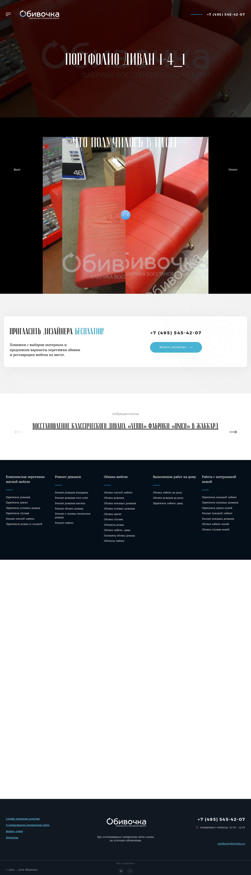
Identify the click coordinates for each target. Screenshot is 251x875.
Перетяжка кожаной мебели (219, 497)
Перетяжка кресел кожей (217, 508)
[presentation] (233, 433)
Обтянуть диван (114, 524)
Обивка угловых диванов (119, 508)
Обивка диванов (114, 497)
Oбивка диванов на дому (168, 497)
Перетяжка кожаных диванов (220, 502)
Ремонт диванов (68, 477)
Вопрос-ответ (14, 833)
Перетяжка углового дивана (23, 508)
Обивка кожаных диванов (120, 503)
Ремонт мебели (64, 522)
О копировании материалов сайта (27, 827)
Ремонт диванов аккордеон (71, 492)
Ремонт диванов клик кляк (71, 497)
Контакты (12, 839)
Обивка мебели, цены (117, 530)
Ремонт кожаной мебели (217, 513)
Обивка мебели (116, 477)
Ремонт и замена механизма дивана (72, 515)
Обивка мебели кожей (215, 524)
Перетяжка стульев (17, 513)
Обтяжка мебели (114, 540)
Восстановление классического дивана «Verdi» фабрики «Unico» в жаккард (125, 429)
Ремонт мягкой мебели (20, 518)
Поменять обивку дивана (119, 535)
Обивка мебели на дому (167, 492)
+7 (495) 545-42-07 (226, 14)
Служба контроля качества (23, 821)
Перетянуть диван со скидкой (24, 524)
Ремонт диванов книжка (70, 503)
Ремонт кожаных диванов (218, 518)
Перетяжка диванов (18, 497)
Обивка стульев (113, 519)
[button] (8, 14)
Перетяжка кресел (17, 502)
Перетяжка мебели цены (168, 503)
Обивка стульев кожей (215, 529)
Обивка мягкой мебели (118, 492)
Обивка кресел (112, 514)
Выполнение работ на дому (174, 477)
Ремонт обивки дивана (69, 508)
